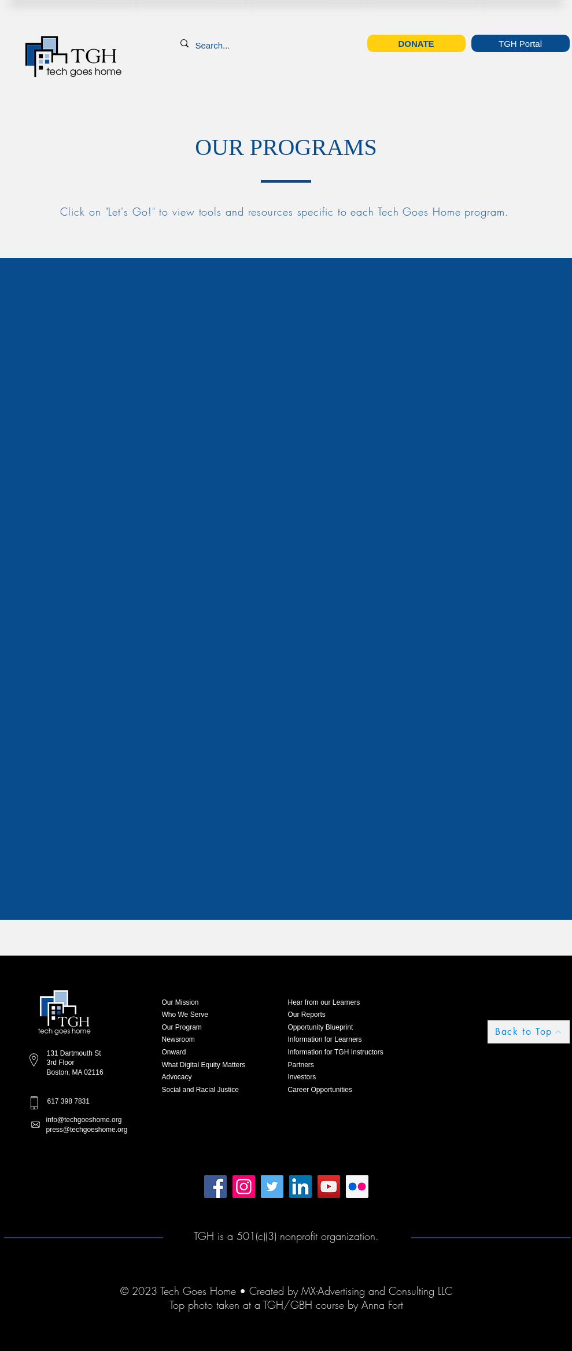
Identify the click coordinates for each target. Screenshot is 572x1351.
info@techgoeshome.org (84, 1120)
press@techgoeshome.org (87, 1130)
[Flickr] (357, 1186)
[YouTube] (329, 1186)
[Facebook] (215, 1186)
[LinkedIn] (300, 1186)
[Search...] (214, 45)
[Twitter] (272, 1186)
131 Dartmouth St (74, 1053)
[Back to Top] (529, 1031)
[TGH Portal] (520, 43)
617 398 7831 (68, 1101)
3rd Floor (61, 1062)
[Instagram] (244, 1186)
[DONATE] (416, 43)
